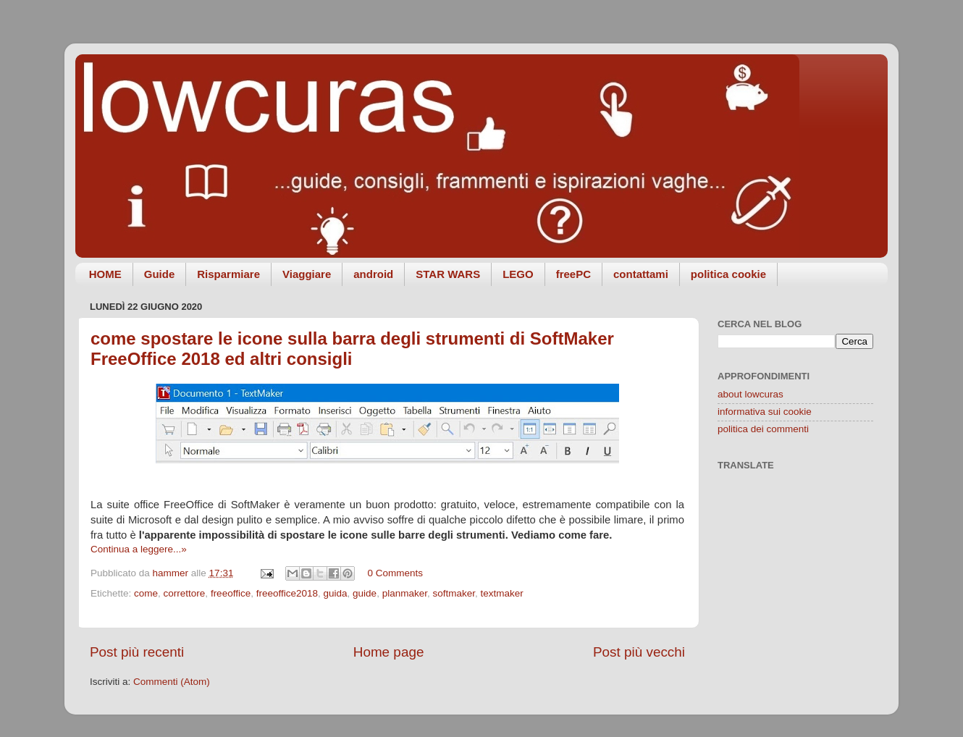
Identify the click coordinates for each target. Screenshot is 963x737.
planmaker (404, 593)
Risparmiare (228, 274)
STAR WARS (448, 274)
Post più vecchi (639, 652)
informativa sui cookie (765, 411)
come (146, 593)
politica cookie (728, 274)
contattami (640, 274)
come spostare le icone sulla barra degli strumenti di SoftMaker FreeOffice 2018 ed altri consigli (352, 348)
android (373, 274)
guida (336, 593)
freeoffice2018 (287, 593)
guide (365, 593)
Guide (159, 274)
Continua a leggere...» (139, 549)
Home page (388, 652)
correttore (185, 593)
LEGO (518, 274)
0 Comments (395, 573)
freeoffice (231, 593)
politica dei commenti (763, 429)
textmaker (502, 593)
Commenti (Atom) (171, 681)
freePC (573, 274)
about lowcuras (750, 394)
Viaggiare (306, 274)
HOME (105, 274)
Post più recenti (137, 652)
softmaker (453, 593)
